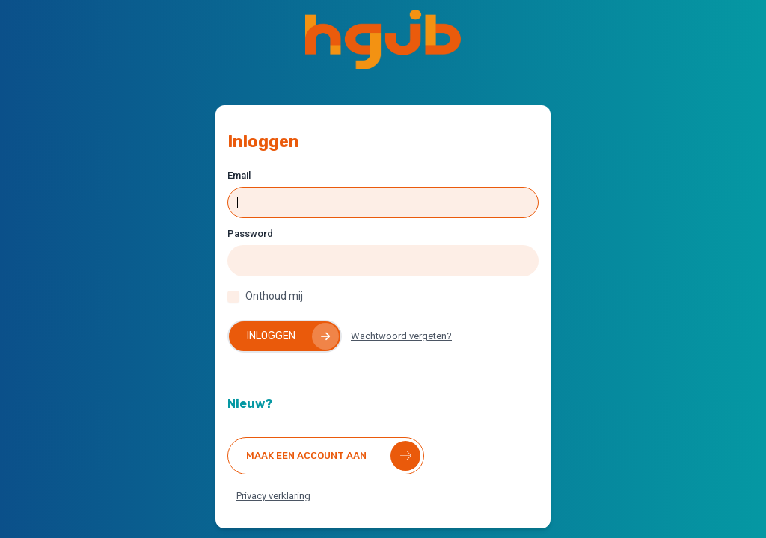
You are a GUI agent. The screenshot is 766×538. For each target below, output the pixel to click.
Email (239, 175)
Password (250, 233)
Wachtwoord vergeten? (401, 335)
